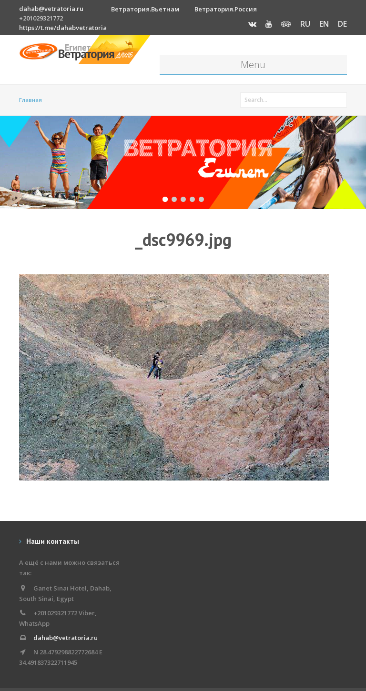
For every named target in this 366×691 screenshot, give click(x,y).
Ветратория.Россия (225, 9)
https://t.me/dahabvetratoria (63, 27)
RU (305, 24)
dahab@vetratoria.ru (51, 8)
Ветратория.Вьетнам (145, 9)
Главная (30, 99)
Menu (253, 64)
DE (342, 24)
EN (324, 24)
